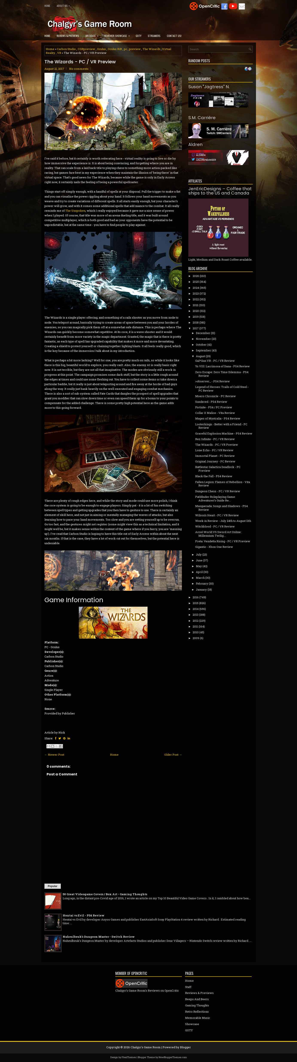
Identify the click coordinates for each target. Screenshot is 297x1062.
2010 (196, 632)
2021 (195, 305)
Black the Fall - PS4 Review (213, 476)
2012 (195, 621)
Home (47, 6)
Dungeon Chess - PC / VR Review (217, 491)
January (201, 589)
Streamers (154, 36)
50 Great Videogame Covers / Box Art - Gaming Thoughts (105, 894)
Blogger (185, 1047)
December (203, 333)
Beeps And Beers (197, 999)
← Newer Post (54, 755)
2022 (196, 299)
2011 (195, 626)
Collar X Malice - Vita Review (215, 413)
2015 (195, 603)
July (199, 554)
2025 (196, 282)
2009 (196, 638)
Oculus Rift (115, 49)
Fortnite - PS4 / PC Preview (213, 407)
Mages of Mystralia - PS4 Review (217, 418)
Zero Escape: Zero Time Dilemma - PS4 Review (221, 374)
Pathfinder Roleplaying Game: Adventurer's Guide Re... (215, 498)
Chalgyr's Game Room (146, 1047)
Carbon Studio (66, 49)
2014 (196, 609)
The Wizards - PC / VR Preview (80, 61)
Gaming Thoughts (197, 1005)
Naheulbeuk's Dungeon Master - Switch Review (99, 937)
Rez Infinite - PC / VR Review (215, 439)
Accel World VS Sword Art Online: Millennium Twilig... (218, 534)
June (199, 560)
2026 (196, 276)
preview (135, 49)
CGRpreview (86, 49)
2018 (196, 322)
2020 (196, 311)
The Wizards (151, 49)
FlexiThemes (129, 1057)
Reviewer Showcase (118, 34)
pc (125, 49)
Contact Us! (174, 36)
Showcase (192, 1024)
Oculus (101, 49)
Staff (188, 987)
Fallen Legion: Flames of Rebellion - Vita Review (222, 484)
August (200, 356)
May (199, 566)
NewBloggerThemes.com (173, 1057)
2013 (195, 615)
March (200, 578)
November (203, 339)
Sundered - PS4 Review (211, 402)
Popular (53, 886)
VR (59, 53)
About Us (64, 5)
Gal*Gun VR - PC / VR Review (215, 361)
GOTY (138, 36)
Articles (93, 34)
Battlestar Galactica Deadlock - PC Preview (218, 469)
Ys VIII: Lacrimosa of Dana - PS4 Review (222, 366)
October (201, 344)
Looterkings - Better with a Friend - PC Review (221, 426)
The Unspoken (75, 211)
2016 (196, 597)
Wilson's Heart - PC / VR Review (217, 515)
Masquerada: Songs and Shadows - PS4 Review (221, 508)
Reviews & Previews (68, 36)
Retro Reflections (197, 1011)
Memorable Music (197, 1018)
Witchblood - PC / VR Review (215, 526)
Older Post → (173, 755)
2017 (196, 328)
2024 (196, 288)
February (202, 583)
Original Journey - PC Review (215, 461)
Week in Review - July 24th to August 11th (223, 521)
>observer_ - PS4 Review (212, 381)
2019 (196, 317)
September (203, 350)
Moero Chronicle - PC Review (215, 396)
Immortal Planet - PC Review (215, 456)
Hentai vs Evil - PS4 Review (83, 915)
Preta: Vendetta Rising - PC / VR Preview (222, 541)
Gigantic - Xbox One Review (214, 547)
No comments (78, 69)
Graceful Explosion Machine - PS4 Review (223, 433)
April (199, 572)
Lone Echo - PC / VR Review (214, 450)
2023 (196, 293)
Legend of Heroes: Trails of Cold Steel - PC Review (222, 388)
